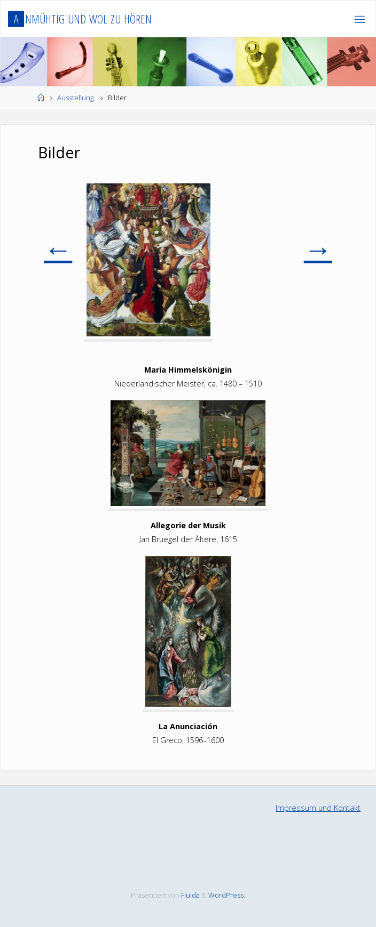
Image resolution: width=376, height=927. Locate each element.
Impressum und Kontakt (318, 808)
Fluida (189, 895)
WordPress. (226, 895)
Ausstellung (75, 97)
